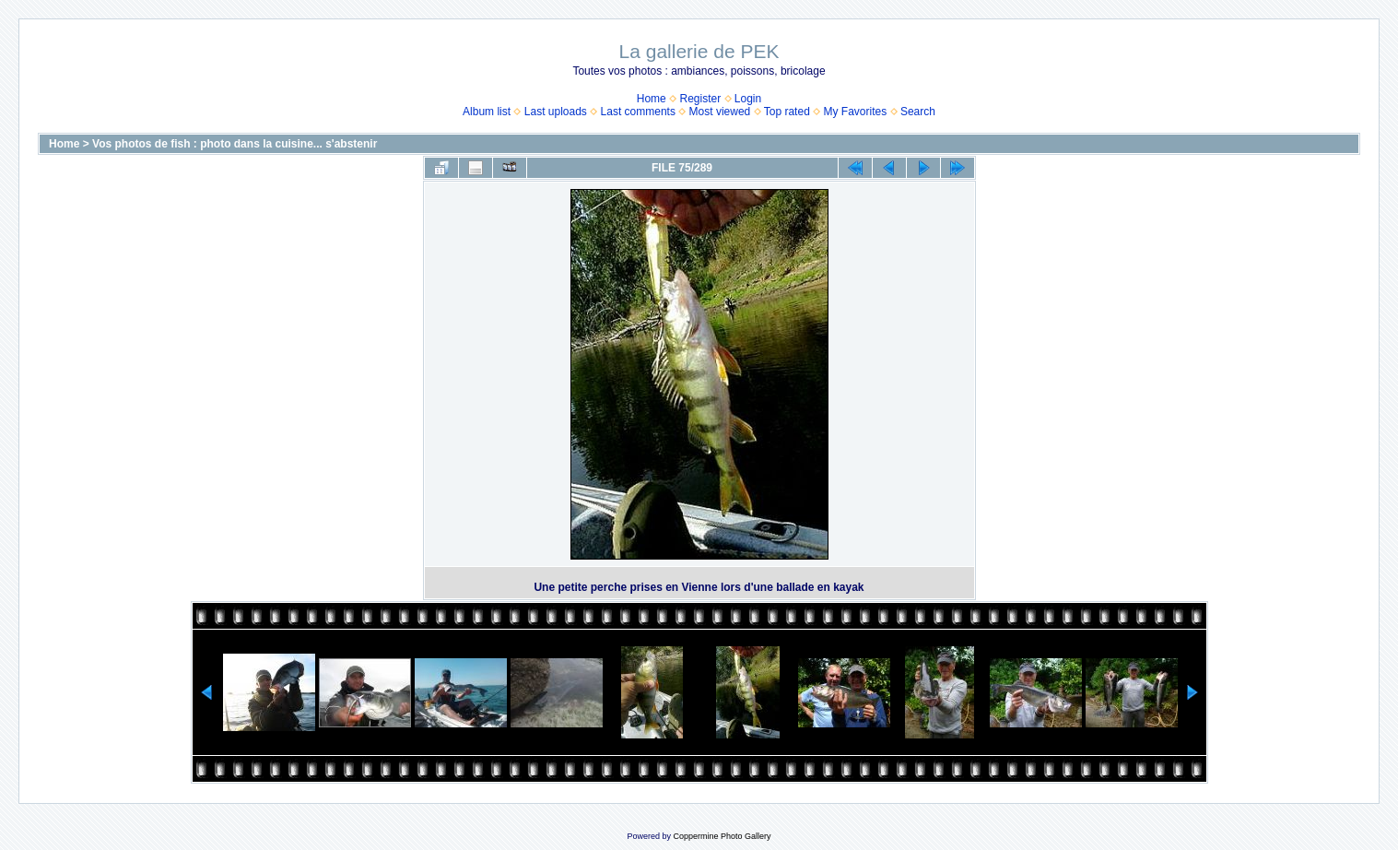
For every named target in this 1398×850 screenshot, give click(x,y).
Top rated (787, 111)
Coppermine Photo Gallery (721, 836)
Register (700, 98)
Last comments (638, 111)
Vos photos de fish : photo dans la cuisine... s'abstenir (234, 143)
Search (917, 111)
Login (747, 98)
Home (651, 98)
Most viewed (720, 111)
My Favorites (855, 111)
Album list (487, 111)
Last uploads (555, 111)
